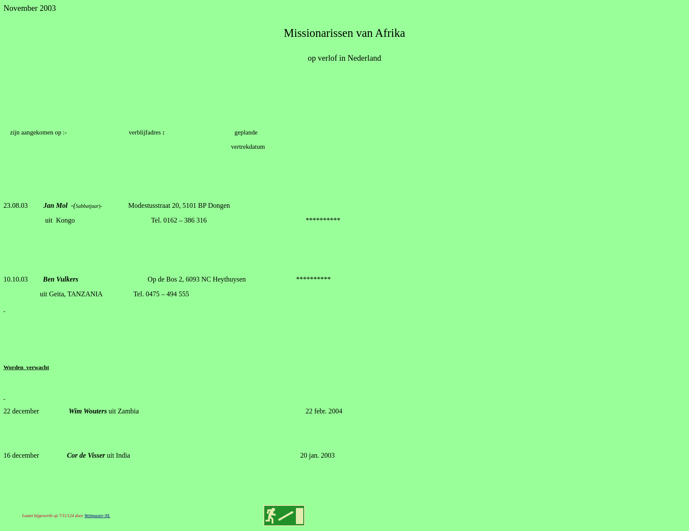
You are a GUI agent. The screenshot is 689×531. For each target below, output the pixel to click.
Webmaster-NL (97, 515)
